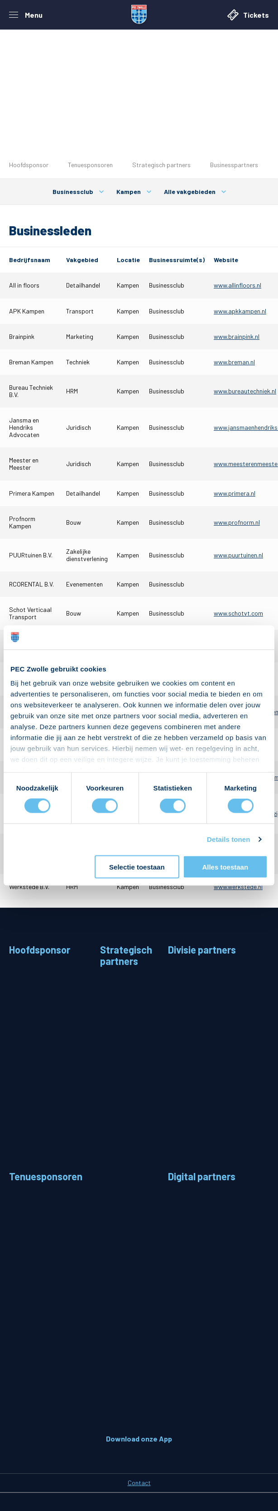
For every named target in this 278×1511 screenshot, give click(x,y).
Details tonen (228, 839)
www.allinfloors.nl (237, 285)
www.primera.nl (234, 493)
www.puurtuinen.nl (238, 555)
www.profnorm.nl (237, 522)
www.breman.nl (234, 362)
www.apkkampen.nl (240, 311)
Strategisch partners (161, 165)
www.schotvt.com (238, 613)
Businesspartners (234, 165)
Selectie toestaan (137, 866)
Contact (139, 1482)
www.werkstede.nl (238, 886)
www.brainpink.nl (236, 336)
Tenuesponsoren (90, 165)
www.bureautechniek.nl (245, 391)
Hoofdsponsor (28, 165)
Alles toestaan (225, 866)
